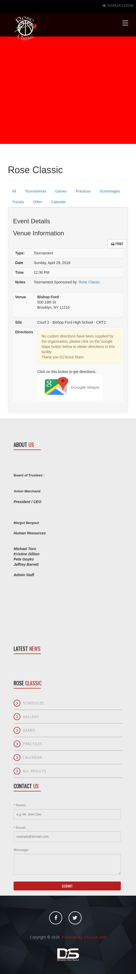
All (14, 191)
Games (61, 191)
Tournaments (35, 191)
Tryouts (18, 202)
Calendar (58, 202)
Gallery (30, 716)
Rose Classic (89, 282)
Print (117, 243)
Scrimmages (110, 191)
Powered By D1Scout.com (83, 937)
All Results (34, 770)
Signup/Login (118, 5)
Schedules (33, 703)
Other (37, 202)
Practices (83, 191)
